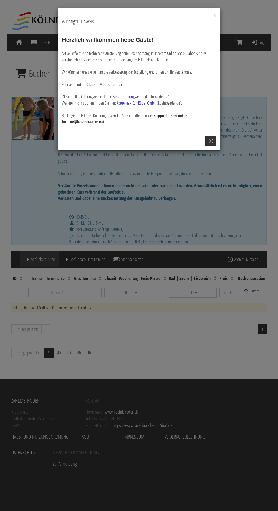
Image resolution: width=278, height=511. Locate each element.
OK (211, 141)
